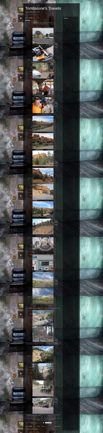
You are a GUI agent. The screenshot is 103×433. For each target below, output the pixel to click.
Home (43, 426)
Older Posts (57, 426)
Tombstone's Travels (43, 8)
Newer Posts (28, 426)
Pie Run (27, 20)
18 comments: (39, 422)
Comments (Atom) (33, 428)
